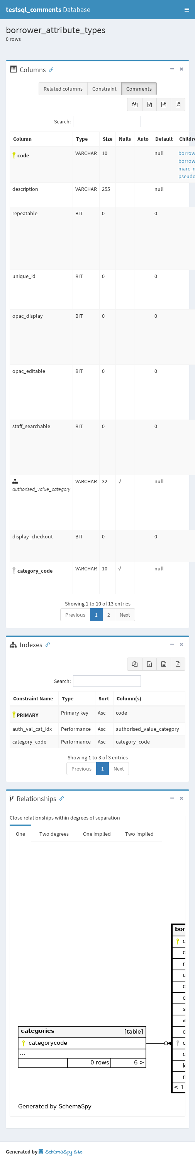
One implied (97, 833)
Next (125, 614)
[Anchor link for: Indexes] (45, 644)
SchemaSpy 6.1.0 (60, 1152)
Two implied (139, 833)
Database (48, 9)
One (20, 833)
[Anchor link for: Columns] (49, 69)
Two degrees (54, 833)
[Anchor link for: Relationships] (59, 797)
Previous (75, 614)
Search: (97, 121)
